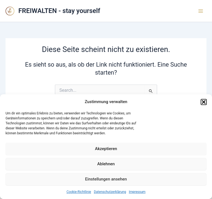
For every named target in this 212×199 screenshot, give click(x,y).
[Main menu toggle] (200, 11)
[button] (203, 102)
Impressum (137, 192)
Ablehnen (106, 163)
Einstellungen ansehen (106, 179)
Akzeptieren (106, 148)
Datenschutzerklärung (110, 192)
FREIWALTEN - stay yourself (59, 11)
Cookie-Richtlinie (79, 192)
